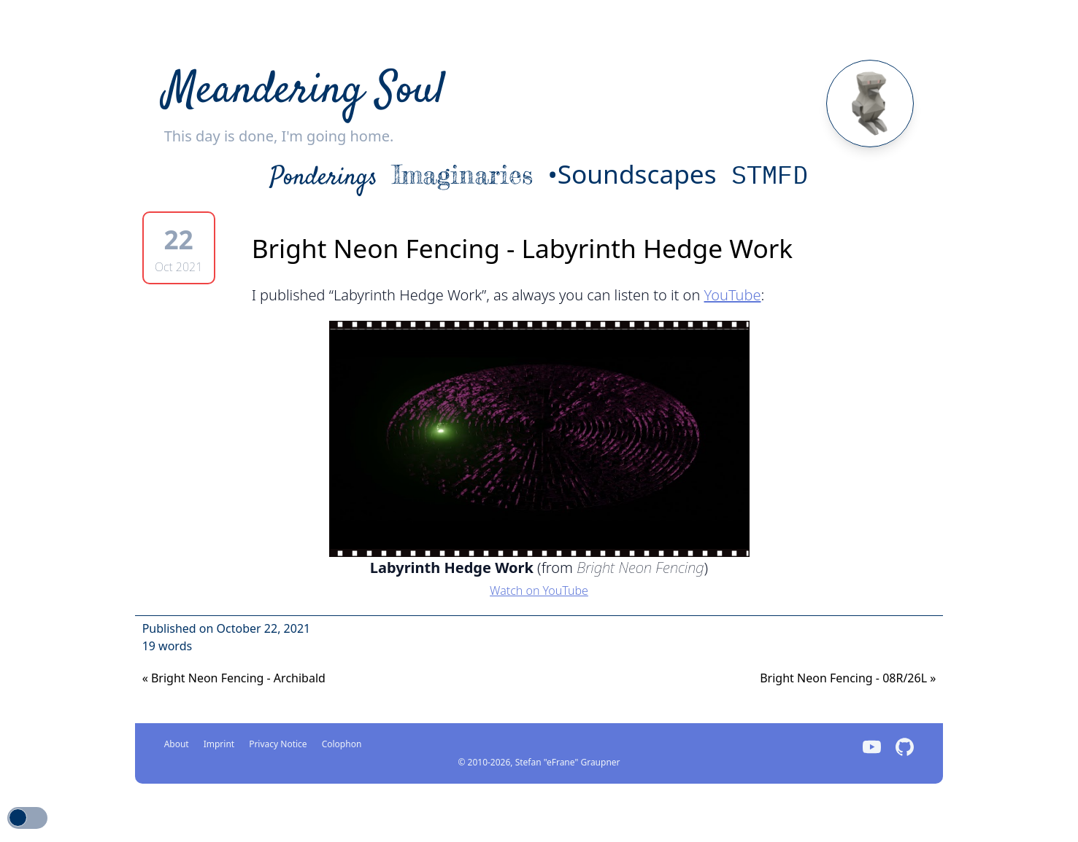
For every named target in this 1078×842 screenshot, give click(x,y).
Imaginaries (462, 174)
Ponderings (323, 178)
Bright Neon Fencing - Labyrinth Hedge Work (522, 247)
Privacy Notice (278, 744)
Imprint (219, 744)
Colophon (342, 744)
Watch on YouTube (539, 590)
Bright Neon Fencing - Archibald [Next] (234, 678)
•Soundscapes (631, 173)
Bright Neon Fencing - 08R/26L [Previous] (848, 678)
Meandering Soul (304, 91)
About (176, 744)
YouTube (732, 295)
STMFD (769, 174)
